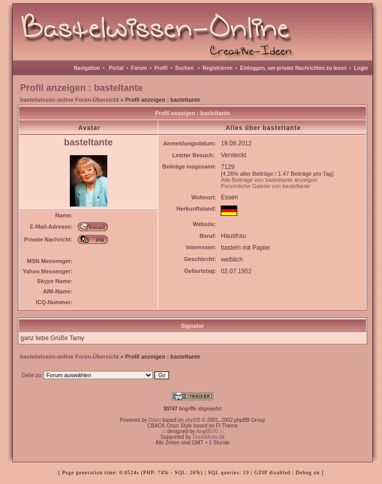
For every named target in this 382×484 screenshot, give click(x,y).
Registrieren (218, 68)
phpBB (192, 420)
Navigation (87, 68)
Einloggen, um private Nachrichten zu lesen (293, 68)
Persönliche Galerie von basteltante (265, 186)
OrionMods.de (209, 437)
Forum (139, 68)
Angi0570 (207, 431)
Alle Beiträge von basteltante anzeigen (269, 180)
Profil (161, 68)
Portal (116, 68)
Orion (154, 420)
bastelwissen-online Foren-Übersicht (69, 100)
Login (361, 68)
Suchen (184, 68)
